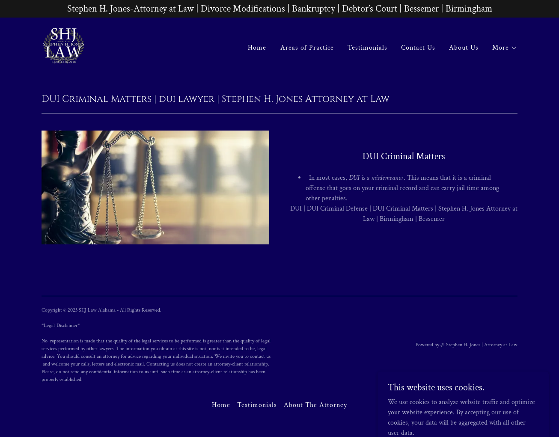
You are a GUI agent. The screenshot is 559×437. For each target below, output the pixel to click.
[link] (64, 46)
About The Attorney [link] (315, 405)
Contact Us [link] (418, 47)
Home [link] (257, 47)
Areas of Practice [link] (307, 47)
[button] (504, 48)
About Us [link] (464, 47)
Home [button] (221, 405)
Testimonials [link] (367, 47)
